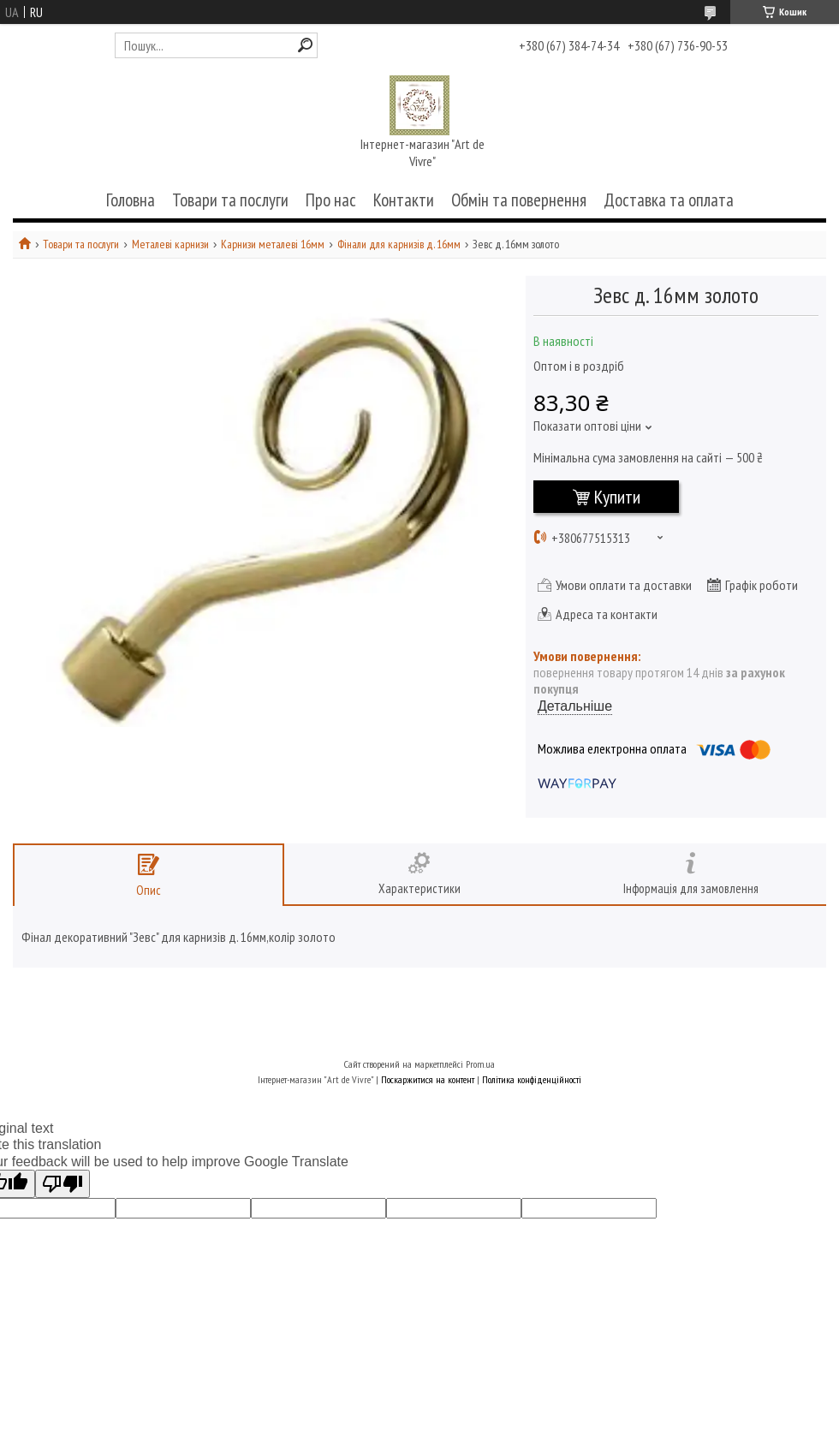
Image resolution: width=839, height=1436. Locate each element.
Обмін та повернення (518, 200)
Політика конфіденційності (531, 1079)
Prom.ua (480, 1064)
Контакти (403, 200)
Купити (617, 497)
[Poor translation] (62, 1184)
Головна (130, 200)
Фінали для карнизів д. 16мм (399, 244)
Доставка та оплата (669, 200)
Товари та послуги (230, 200)
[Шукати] (305, 45)
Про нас (331, 200)
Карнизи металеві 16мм (272, 244)
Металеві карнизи (170, 244)
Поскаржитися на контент (427, 1079)
